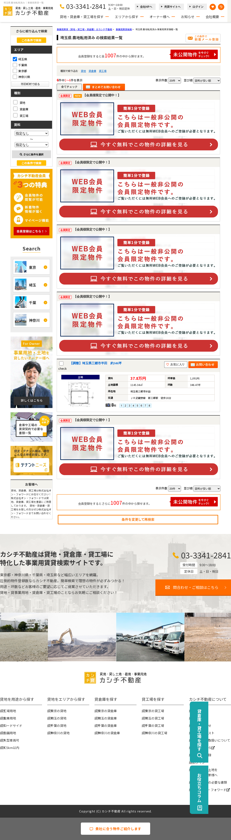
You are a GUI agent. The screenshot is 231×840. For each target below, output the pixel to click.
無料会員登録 (201, 755)
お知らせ (187, 17)
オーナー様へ (160, 17)
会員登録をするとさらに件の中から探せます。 (148, 502)
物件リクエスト (203, 733)
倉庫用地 (9, 718)
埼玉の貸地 (58, 718)
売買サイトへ (172, 7)
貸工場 (102, 71)
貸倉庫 (92, 71)
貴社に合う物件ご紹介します (115, 828)
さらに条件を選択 (31, 154)
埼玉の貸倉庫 (107, 718)
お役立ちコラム (222, 787)
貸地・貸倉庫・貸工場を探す (82, 17)
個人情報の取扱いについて (211, 740)
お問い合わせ (201, 725)
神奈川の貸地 (60, 733)
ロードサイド (12, 725)
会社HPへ (146, 7)
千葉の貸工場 (154, 725)
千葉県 (20, 65)
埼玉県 (20, 59)
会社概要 (212, 17)
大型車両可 (11, 740)
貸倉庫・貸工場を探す (222, 730)
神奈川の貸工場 (156, 733)
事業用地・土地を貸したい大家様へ (205, 772)
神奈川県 (21, 77)
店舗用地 (9, 733)
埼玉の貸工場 (154, 718)
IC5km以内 (11, 747)
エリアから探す (126, 17)
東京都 (20, 71)
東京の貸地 (58, 711)
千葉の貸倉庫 (107, 725)
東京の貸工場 (154, 711)
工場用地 (9, 711)
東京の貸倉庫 (107, 711)
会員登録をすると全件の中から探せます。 (148, 54)
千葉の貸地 (58, 725)
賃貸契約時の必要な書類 (209, 782)
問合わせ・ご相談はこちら (195, 587)
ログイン (198, 7)
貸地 (83, 71)
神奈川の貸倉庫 (109, 733)
